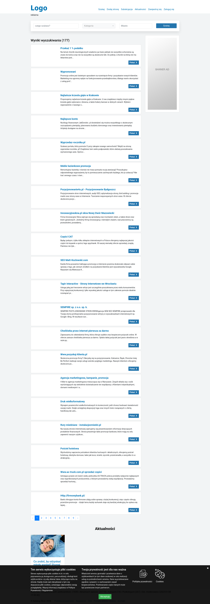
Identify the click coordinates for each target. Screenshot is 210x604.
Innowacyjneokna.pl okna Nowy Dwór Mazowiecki (87, 213)
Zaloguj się (169, 9)
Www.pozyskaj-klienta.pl (73, 354)
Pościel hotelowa (69, 448)
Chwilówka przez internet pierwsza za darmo (84, 330)
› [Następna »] (77, 518)
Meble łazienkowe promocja (75, 166)
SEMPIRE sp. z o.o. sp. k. (73, 307)
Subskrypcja (127, 9)
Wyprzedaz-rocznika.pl (72, 142)
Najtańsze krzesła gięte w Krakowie (79, 95)
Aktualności (140, 9)
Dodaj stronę (113, 9)
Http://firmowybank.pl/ (72, 495)
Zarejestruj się (155, 9)
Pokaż (134, 62)
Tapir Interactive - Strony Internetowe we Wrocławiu (88, 283)
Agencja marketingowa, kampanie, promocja (84, 377)
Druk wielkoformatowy (72, 401)
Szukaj (101, 9)
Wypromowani (68, 71)
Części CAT (66, 236)
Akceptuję (105, 596)
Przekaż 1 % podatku (71, 48)
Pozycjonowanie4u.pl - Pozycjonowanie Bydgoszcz (88, 189)
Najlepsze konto (69, 118)
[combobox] (99, 25)
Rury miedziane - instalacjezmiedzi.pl (80, 424)
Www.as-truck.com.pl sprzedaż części (81, 472)
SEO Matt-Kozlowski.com (74, 260)
